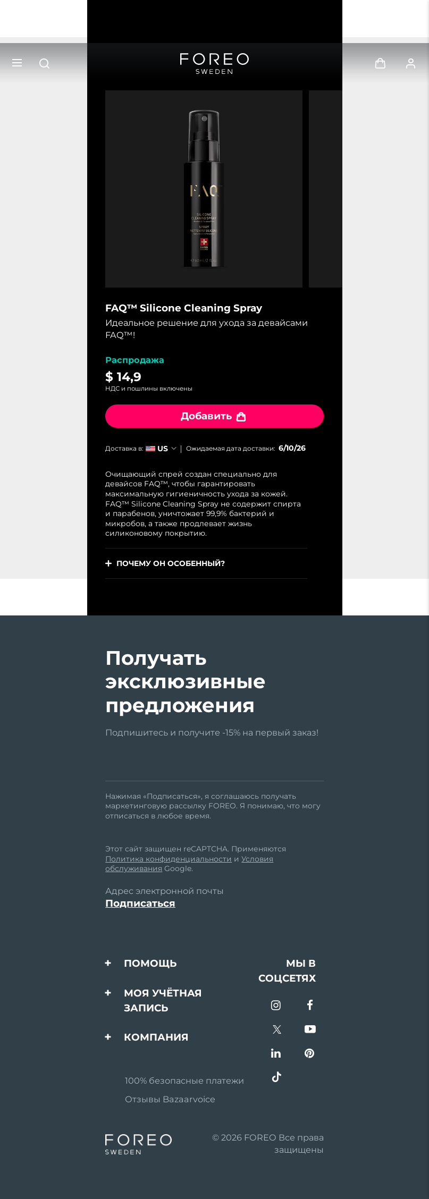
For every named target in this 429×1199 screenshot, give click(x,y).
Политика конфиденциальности (168, 859)
